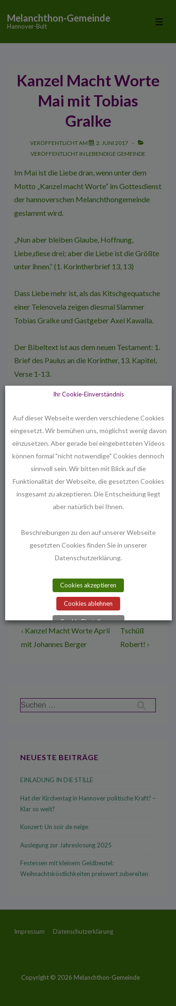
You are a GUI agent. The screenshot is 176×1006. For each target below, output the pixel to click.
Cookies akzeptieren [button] (88, 585)
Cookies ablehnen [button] (88, 603)
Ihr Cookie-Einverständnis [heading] (88, 394)
